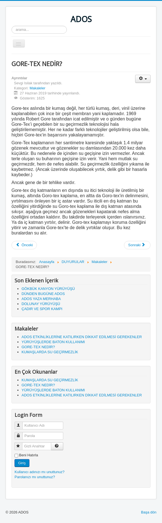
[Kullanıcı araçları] (143, 79)
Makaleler (37, 88)
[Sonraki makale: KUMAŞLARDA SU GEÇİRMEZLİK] (137, 245)
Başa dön (148, 512)
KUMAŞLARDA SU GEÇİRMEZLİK (50, 352)
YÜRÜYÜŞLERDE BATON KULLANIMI (53, 342)
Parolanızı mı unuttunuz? (35, 477)
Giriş (22, 463)
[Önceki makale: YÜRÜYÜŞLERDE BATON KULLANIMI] (24, 245)
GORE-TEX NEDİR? (38, 347)
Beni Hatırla (28, 455)
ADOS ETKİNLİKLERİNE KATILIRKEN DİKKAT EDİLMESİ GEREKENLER (82, 337)
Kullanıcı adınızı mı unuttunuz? (40, 472)
